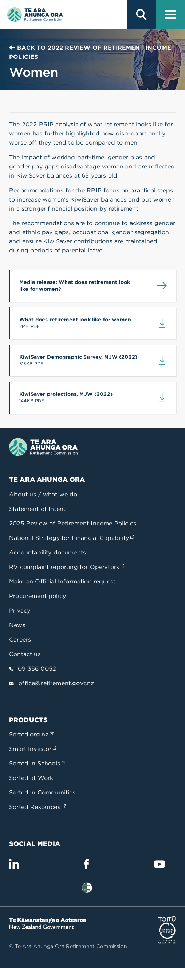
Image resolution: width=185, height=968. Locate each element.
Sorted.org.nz (31, 734)
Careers (20, 639)
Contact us (25, 654)
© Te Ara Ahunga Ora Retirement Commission (68, 946)
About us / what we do (43, 494)
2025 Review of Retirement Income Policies (72, 523)
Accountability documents (47, 552)
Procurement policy (37, 596)
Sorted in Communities (42, 792)
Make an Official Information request (62, 581)
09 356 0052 (37, 668)
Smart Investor (32, 748)
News (17, 625)
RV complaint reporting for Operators (66, 567)
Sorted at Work (31, 777)
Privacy (19, 610)
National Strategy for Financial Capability (71, 537)
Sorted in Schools (37, 763)
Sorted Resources (37, 807)
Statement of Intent (37, 508)
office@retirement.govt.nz (56, 683)
